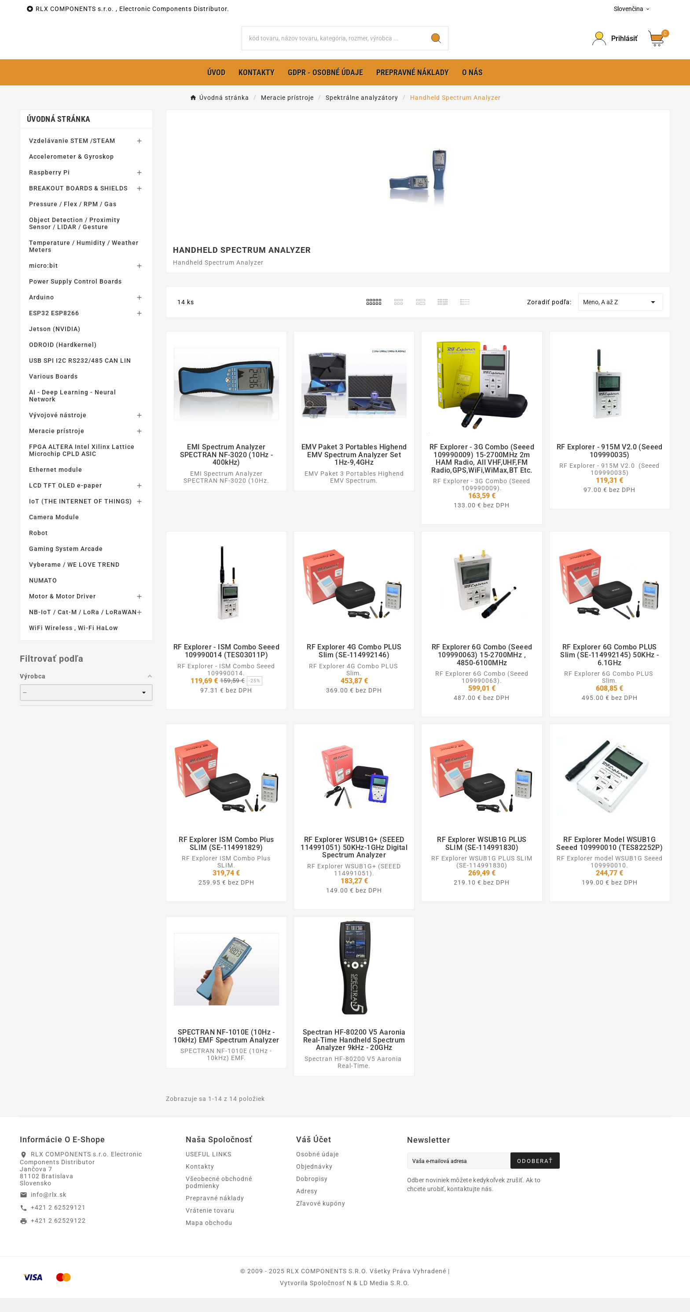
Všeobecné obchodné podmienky (219, 1196)
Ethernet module (55, 483)
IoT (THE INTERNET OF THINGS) (80, 515)
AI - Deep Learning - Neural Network (72, 410)
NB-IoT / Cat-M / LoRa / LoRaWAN (83, 626)
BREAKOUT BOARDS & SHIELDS (78, 202)
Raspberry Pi (49, 186)
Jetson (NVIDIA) (55, 342)
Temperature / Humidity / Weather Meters (84, 260)
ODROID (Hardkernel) (63, 358)
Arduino (41, 311)
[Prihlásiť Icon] (615, 45)
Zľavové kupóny (320, 1217)
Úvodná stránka (58, 133)
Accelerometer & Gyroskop (71, 170)
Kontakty (200, 1180)
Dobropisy (312, 1192)
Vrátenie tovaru (210, 1224)
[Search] (436, 45)
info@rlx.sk (48, 1208)
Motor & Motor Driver (62, 610)
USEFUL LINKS (208, 1168)
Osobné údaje (317, 1168)
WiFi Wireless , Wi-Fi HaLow (73, 641)
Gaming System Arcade (66, 562)
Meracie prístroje (56, 444)
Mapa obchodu (209, 1236)
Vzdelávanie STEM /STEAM (72, 154)
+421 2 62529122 (58, 1234)
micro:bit (43, 279)
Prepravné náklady (215, 1212)
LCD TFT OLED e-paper (65, 499)
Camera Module (54, 531)
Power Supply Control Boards (75, 295)
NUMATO (43, 594)
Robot (38, 546)
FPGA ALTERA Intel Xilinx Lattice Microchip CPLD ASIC (82, 464)
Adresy (307, 1205)
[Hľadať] (333, 45)
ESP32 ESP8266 (54, 327)
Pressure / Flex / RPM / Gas (73, 218)
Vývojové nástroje (58, 429)
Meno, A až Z (620, 316)
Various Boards (53, 390)
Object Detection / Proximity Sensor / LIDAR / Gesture (74, 237)
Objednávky (314, 1180)
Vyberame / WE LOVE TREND (74, 578)
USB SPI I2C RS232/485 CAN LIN (80, 374)
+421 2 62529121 (58, 1221)
